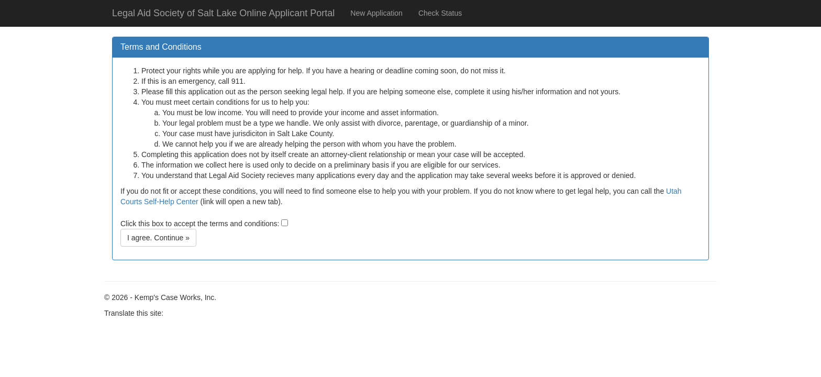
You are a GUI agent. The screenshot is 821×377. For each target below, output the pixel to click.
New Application (376, 13)
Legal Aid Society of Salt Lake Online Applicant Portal (223, 13)
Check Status (440, 13)
